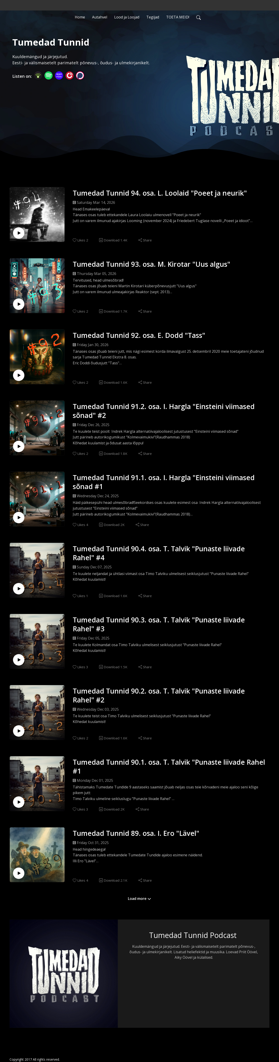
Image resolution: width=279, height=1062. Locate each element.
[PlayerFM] (69, 75)
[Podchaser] (80, 75)
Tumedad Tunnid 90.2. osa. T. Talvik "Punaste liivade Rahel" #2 (159, 695)
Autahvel (99, 16)
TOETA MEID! (177, 16)
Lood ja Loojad (126, 16)
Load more (139, 898)
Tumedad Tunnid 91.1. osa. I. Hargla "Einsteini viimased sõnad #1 (164, 482)
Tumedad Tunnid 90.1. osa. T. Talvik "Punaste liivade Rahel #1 (169, 766)
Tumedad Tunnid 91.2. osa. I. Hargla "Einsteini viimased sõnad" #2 (164, 411)
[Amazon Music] (59, 75)
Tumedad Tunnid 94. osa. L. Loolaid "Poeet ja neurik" (160, 193)
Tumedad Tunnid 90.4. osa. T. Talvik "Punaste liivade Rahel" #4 (159, 553)
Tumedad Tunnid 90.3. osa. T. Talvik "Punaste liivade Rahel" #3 (159, 624)
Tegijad (152, 16)
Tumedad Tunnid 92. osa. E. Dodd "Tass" (139, 335)
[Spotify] (48, 75)
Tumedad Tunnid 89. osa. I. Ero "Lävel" (136, 833)
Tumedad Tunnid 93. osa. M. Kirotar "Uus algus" (151, 264)
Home (80, 16)
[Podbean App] (38, 75)
